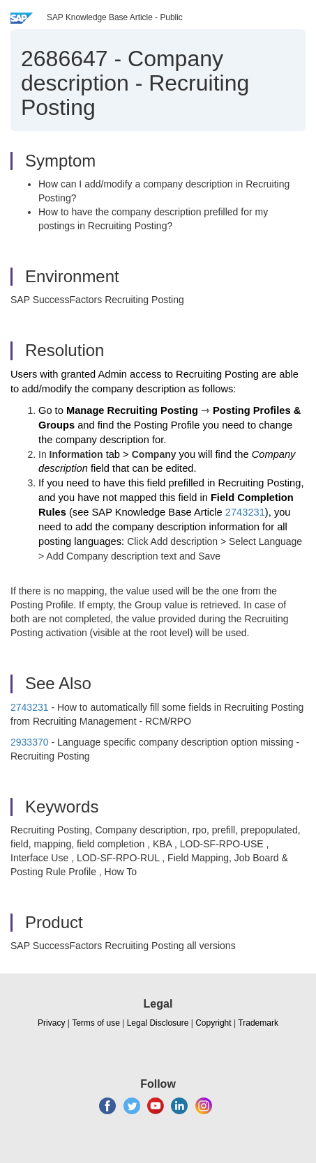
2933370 (29, 742)
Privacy (51, 1023)
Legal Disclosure (158, 1023)
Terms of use (96, 1023)
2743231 (245, 512)
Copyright (213, 1023)
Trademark (258, 1023)
